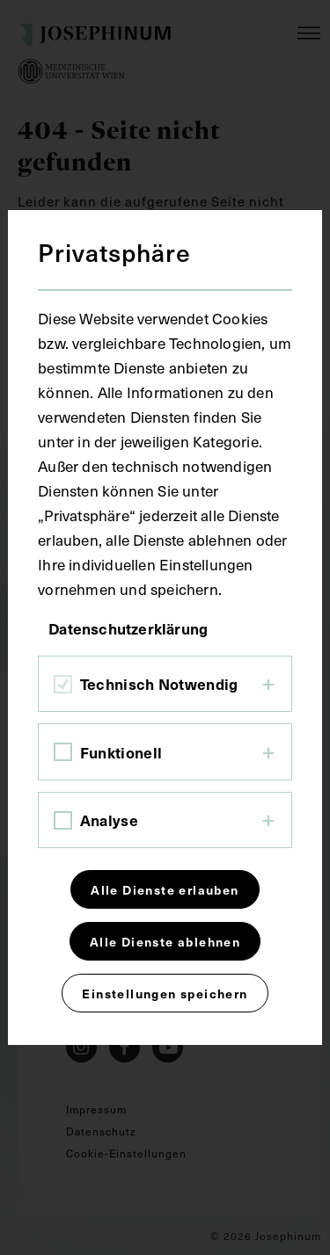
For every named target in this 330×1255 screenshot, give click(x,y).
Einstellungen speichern (164, 993)
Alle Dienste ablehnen (165, 941)
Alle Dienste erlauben (164, 889)
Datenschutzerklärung (128, 628)
